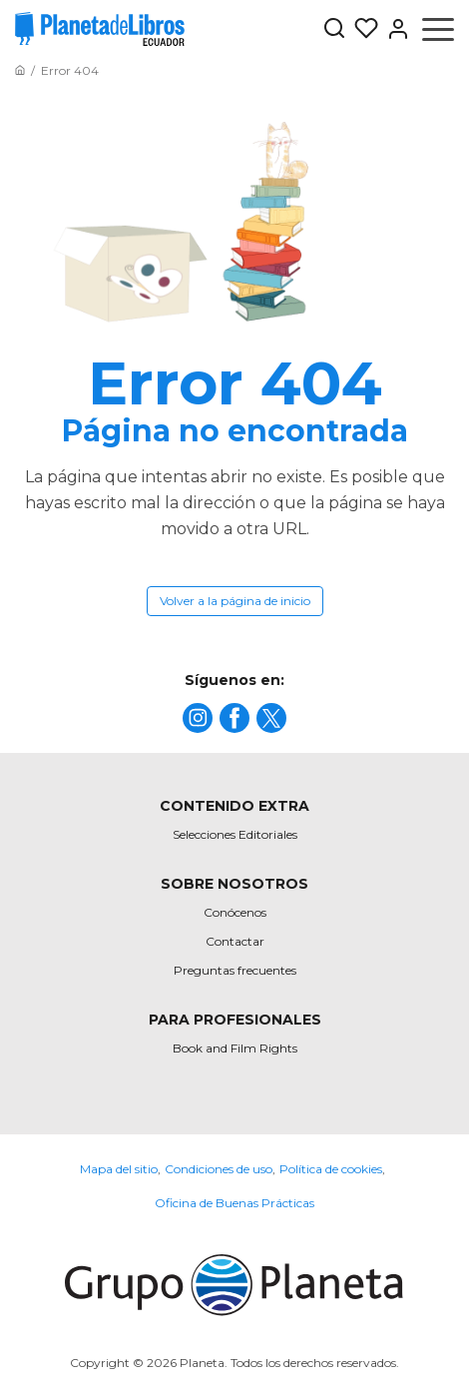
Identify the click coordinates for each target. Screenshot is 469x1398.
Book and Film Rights (235, 1048)
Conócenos (235, 912)
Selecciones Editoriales (235, 834)
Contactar (235, 941)
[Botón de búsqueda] (334, 29)
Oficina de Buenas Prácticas (234, 1202)
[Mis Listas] (362, 29)
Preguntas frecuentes (235, 970)
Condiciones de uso (218, 1168)
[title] (198, 718)
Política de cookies (330, 1168)
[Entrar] (394, 29)
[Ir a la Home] (20, 70)
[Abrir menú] (438, 29)
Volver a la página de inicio (235, 600)
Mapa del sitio (119, 1168)
